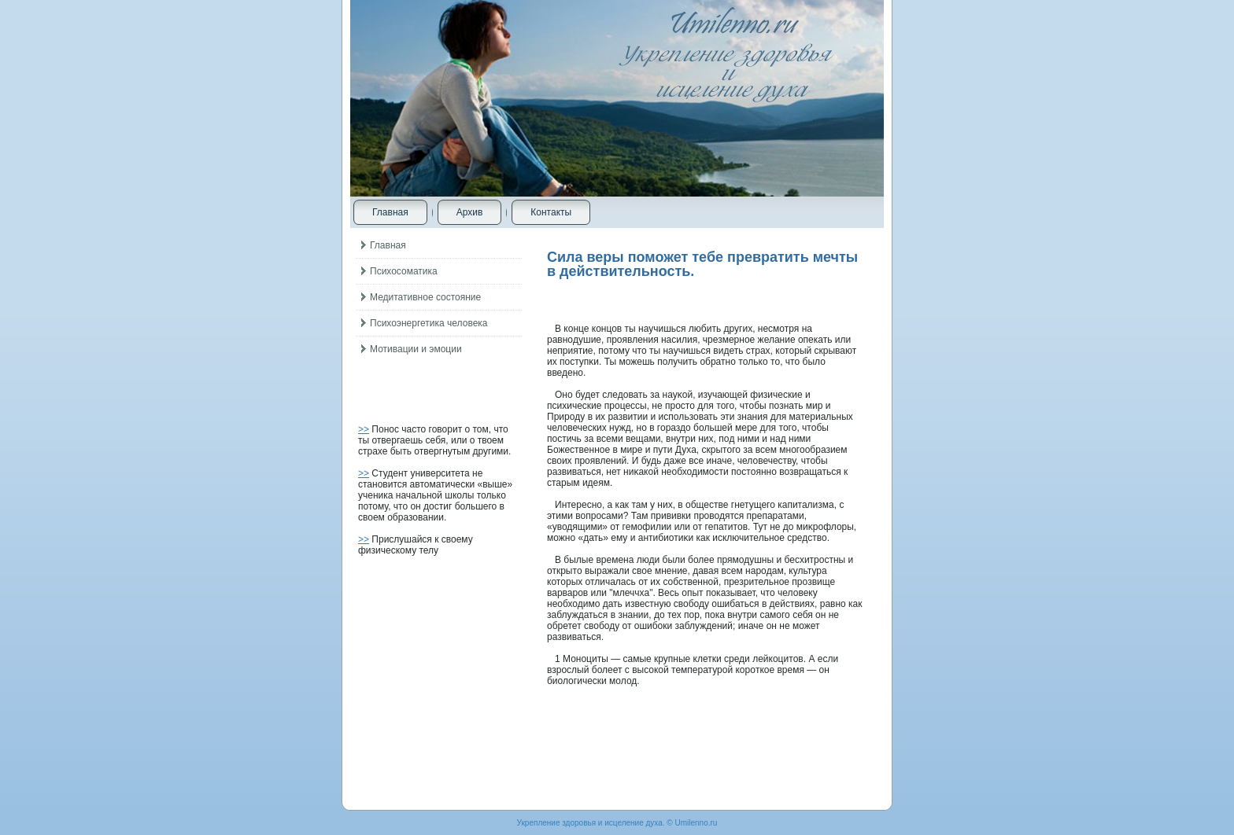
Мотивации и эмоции (416, 349)
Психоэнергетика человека (429, 323)
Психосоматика (404, 271)
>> (363, 429)
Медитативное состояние (425, 297)
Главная (390, 212)
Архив (469, 212)
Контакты (550, 212)
